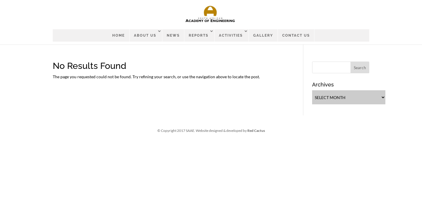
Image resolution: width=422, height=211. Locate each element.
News (173, 35)
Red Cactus (256, 130)
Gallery (263, 35)
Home (118, 35)
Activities (231, 35)
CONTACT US (296, 35)
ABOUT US (145, 35)
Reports (198, 35)
